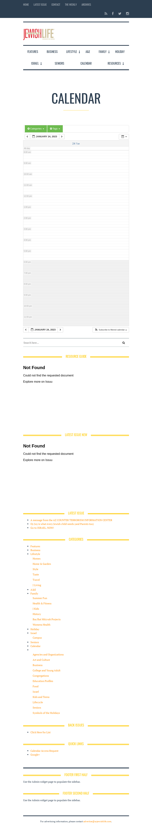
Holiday (120, 51)
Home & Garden (42, 564)
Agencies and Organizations (48, 654)
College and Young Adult (46, 670)
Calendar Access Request (44, 750)
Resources (114, 63)
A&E (88, 51)
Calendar (86, 63)
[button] (111, 329)
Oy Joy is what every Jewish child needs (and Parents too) (62, 524)
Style (35, 569)
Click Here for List (40, 732)
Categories (36, 128)
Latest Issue (40, 4)
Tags (55, 128)
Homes (37, 558)
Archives (86, 4)
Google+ (35, 754)
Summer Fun (40, 598)
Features (32, 51)
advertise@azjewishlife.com (97, 821)
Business (52, 51)
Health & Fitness (42, 603)
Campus (37, 637)
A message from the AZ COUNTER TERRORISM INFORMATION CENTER (71, 520)
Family (103, 51)
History (37, 614)
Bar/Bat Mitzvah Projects (47, 619)
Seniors (59, 63)
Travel (36, 579)
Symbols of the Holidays (46, 713)
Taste (36, 574)
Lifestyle (71, 51)
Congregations (41, 675)
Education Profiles (43, 681)
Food (36, 686)
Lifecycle (38, 702)
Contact (55, 4)
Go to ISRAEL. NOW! (42, 527)
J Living (37, 585)
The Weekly (71, 4)
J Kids (36, 608)
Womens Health (41, 624)
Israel (35, 63)
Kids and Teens (41, 697)
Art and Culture (41, 659)
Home (26, 4)
